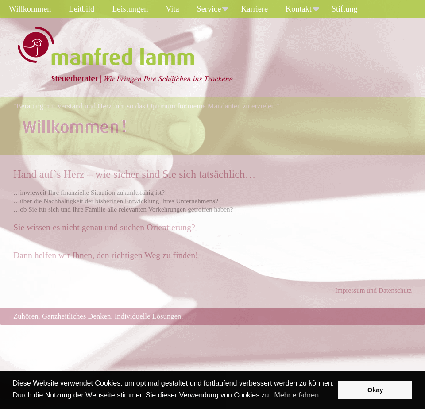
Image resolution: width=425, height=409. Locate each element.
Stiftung (345, 8)
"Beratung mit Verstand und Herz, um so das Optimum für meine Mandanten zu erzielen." (146, 106)
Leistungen (130, 8)
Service (213, 8)
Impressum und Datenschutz (373, 290)
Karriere (254, 8)
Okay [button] (375, 390)
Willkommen (30, 8)
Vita (172, 8)
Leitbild (82, 8)
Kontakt (302, 8)
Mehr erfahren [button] (296, 395)
